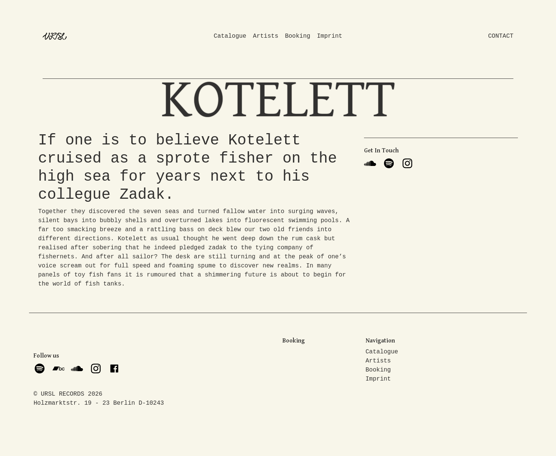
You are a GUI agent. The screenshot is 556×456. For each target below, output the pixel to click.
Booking (297, 36)
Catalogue (230, 36)
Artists (265, 36)
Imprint (329, 36)
